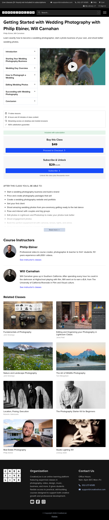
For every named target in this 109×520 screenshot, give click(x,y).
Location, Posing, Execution (16, 411)
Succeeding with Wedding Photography (18, 93)
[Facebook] (38, 502)
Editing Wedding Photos (17, 84)
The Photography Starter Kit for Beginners (75, 411)
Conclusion (11, 101)
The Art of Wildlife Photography (70, 372)
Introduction (11, 51)
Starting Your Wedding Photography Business (16, 60)
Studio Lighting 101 (64, 449)
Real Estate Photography (14, 449)
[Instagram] (43, 502)
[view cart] (102, 2)
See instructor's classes (30, 259)
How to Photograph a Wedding (16, 76)
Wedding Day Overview (17, 68)
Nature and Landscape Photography (20, 372)
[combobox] (68, 12)
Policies (54, 516)
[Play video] (72, 66)
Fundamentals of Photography (17, 331)
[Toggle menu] (105, 12)
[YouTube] (32, 502)
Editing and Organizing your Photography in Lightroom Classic (76, 333)
